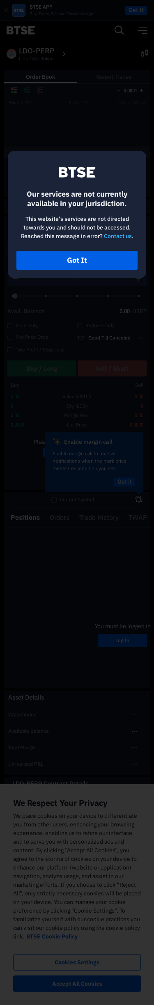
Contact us (118, 236)
